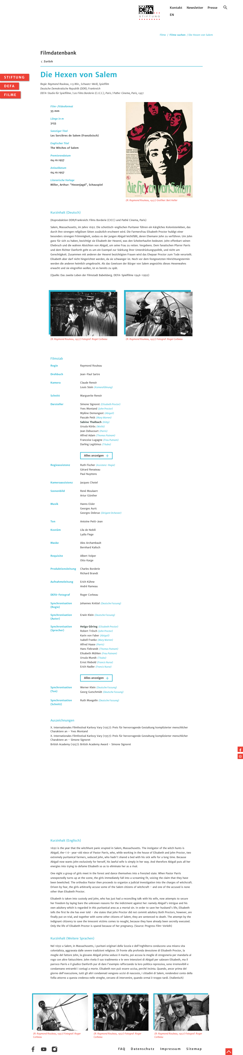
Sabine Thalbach (91, 422)
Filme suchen (177, 34)
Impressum (170, 1049)
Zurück (46, 61)
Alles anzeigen (94, 455)
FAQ (121, 1049)
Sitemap (194, 1049)
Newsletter (195, 8)
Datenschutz (143, 1049)
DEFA (9, 86)
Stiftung (14, 77)
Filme (10, 95)
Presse (212, 8)
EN (172, 15)
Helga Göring (89, 626)
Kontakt (176, 8)
